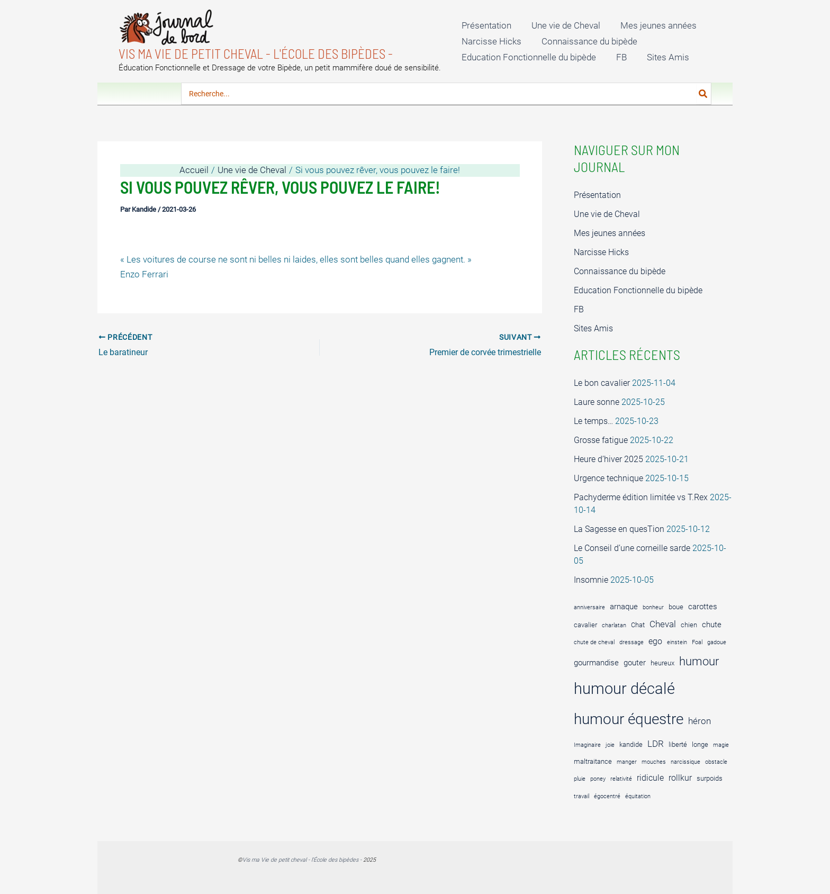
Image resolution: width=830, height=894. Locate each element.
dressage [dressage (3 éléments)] (631, 642)
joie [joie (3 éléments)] (610, 745)
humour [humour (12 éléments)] (699, 661)
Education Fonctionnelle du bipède (528, 57)
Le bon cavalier (602, 383)
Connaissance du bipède (586, 41)
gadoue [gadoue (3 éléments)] (716, 642)
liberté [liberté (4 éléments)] (678, 744)
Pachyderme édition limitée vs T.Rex (641, 497)
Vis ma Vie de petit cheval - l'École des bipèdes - (256, 53)
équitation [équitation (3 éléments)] (638, 796)
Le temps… (593, 421)
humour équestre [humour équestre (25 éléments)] (628, 719)
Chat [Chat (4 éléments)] (638, 625)
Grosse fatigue (601, 440)
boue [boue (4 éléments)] (676, 607)
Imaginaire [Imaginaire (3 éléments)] (587, 745)
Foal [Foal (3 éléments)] (697, 642)
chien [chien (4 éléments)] (689, 625)
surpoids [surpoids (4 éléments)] (710, 778)
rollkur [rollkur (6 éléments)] (680, 778)
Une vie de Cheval (562, 25)
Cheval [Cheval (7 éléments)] (662, 624)
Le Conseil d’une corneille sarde (632, 548)
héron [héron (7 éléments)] (699, 721)
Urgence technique (608, 478)
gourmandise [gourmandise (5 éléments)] (596, 662)
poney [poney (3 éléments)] (598, 778)
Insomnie (591, 580)
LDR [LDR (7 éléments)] (655, 743)
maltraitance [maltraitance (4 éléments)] (593, 761)
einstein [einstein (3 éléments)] (677, 642)
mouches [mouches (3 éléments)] (654, 761)
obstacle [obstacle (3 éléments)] (716, 761)
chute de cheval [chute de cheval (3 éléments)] (594, 642)
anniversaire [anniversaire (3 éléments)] (589, 607)
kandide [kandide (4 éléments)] (631, 744)
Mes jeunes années (653, 25)
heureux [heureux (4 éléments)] (662, 663)
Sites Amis (663, 57)
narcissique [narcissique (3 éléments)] (685, 761)
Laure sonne (596, 402)
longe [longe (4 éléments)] (700, 744)
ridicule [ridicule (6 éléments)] (650, 778)
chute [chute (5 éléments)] (711, 624)
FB (618, 57)
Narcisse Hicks (490, 41)
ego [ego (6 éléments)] (655, 641)
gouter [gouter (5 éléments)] (635, 662)
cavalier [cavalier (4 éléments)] (585, 625)
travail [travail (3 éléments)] (581, 796)
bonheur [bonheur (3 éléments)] (653, 607)
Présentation (485, 25)
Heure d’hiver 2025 (608, 459)
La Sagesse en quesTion (619, 529)
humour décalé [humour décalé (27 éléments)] (624, 689)
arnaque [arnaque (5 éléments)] (624, 606)
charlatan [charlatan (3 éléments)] (614, 625)
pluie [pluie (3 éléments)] (579, 778)
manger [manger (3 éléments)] (627, 761)
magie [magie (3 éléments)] (721, 745)
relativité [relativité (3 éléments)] (621, 778)
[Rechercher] (703, 93)
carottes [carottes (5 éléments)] (702, 606)
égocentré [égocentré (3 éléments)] (607, 796)
